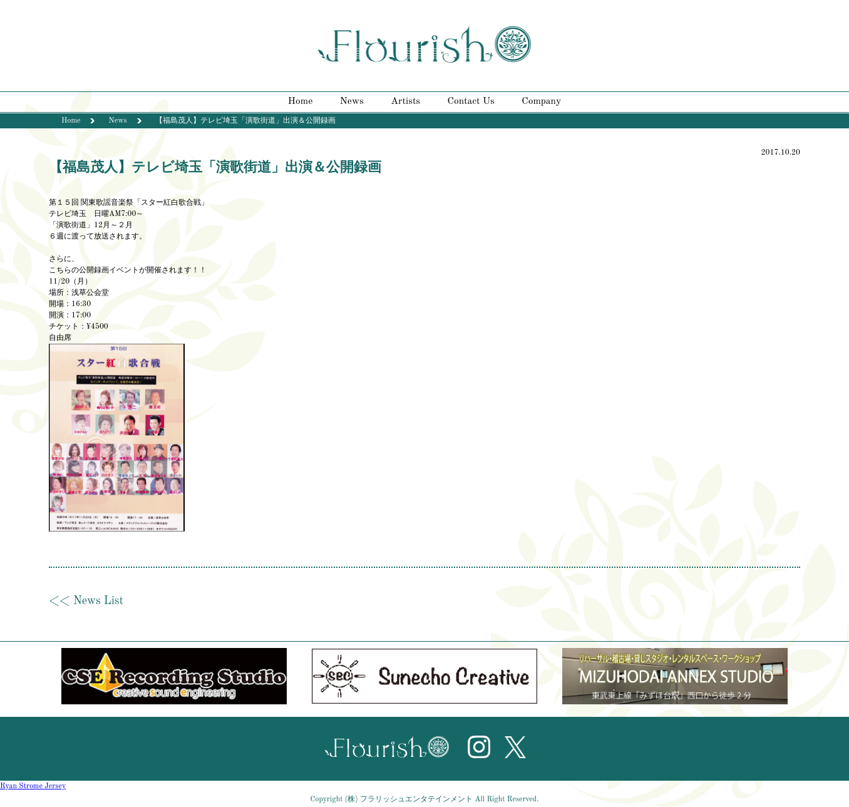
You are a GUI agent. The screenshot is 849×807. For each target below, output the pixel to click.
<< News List (86, 601)
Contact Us (471, 101)
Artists (405, 101)
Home (300, 101)
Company (541, 101)
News (352, 101)
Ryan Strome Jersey (33, 786)
